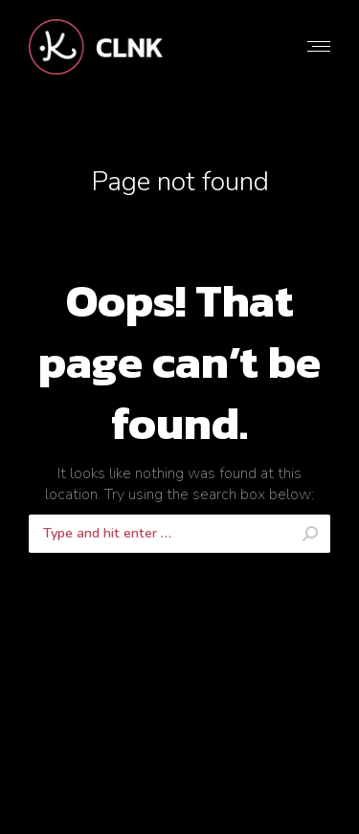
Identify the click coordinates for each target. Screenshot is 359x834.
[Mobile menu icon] (318, 46)
